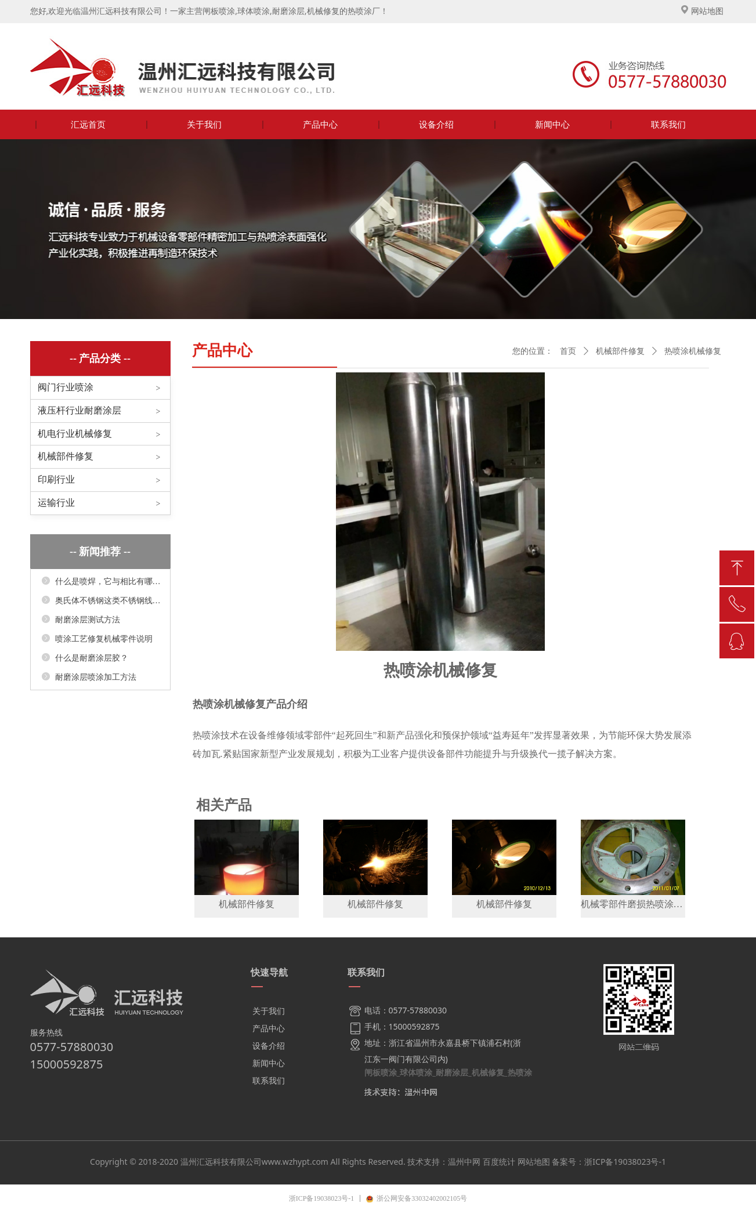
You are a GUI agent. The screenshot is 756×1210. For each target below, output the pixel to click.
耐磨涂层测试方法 (87, 619)
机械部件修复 (65, 456)
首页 (568, 351)
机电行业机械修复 (75, 434)
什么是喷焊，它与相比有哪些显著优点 (108, 581)
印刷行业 (56, 479)
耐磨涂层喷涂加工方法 (95, 677)
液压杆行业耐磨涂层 (79, 410)
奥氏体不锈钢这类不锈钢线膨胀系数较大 (108, 600)
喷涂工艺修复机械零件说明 (104, 639)
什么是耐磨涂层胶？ (91, 658)
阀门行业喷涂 (65, 387)
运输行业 (56, 503)
